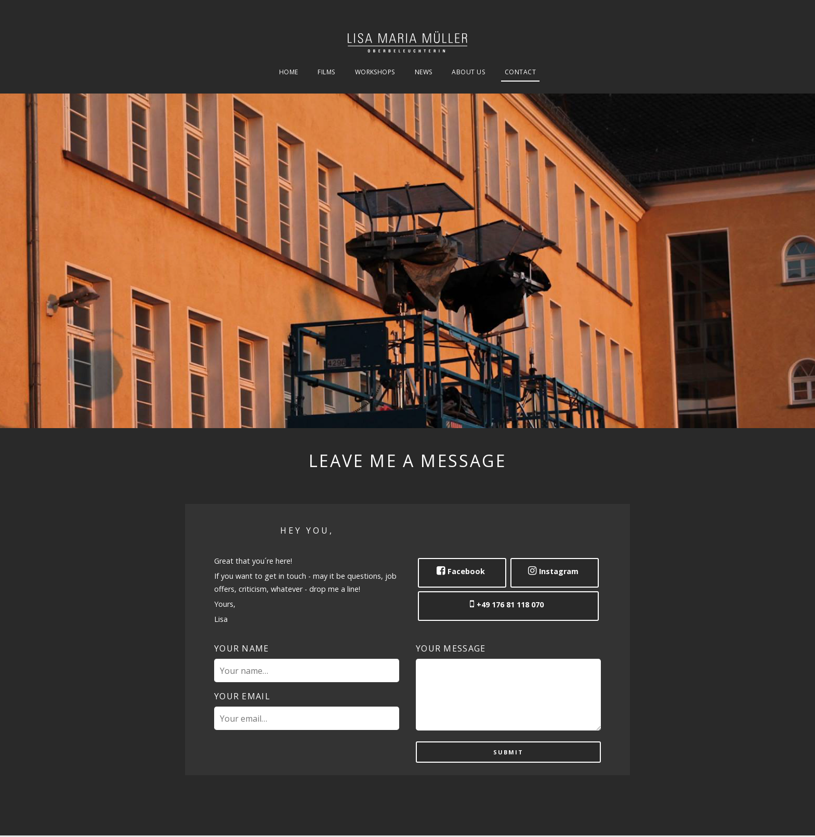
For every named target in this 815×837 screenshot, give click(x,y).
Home (288, 72)
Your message (450, 648)
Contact (520, 72)
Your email (242, 696)
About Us (468, 72)
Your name (241, 648)
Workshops (375, 72)
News (423, 72)
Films (326, 72)
